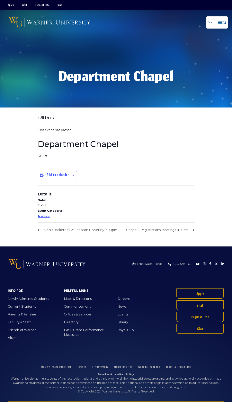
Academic (44, 216)
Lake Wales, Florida (150, 264)
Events (123, 314)
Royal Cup (126, 330)
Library (123, 322)
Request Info (42, 5)
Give (60, 5)
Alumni (13, 338)
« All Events (46, 117)
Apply (11, 5)
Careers (123, 299)
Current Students (22, 306)
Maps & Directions (78, 299)
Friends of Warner (22, 330)
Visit (24, 5)
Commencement (77, 306)
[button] (217, 22)
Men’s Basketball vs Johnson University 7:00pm (80, 230)
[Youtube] (198, 264)
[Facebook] (210, 264)
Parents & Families (22, 314)
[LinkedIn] (222, 264)
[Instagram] (204, 264)
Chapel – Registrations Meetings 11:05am (157, 230)
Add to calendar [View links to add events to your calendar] (58, 175)
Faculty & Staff (19, 322)
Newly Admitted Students (28, 299)
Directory (71, 322)
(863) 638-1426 (182, 264)
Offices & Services (77, 314)
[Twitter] (216, 264)
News (122, 306)
